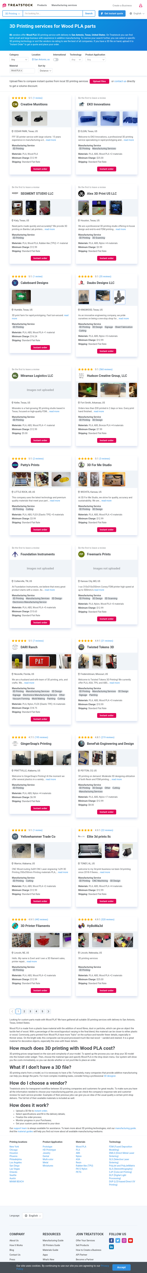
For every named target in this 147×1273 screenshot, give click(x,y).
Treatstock (17, 5)
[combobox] (53, 13)
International (59, 54)
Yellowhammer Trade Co (38, 836)
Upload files (99, 81)
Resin (78, 1162)
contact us (120, 81)
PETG (78, 1172)
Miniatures (48, 1165)
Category (14, 54)
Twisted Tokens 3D (100, 647)
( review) (38, 98)
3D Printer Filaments (35, 926)
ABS (78, 1153)
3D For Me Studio (99, 465)
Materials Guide (50, 1250)
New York (14, 1146)
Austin (13, 1178)
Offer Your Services (85, 1240)
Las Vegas (15, 1169)
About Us (14, 1240)
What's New (48, 1259)
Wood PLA (81, 1146)
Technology (75, 54)
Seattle (13, 1175)
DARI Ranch (29, 647)
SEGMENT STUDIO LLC (37, 193)
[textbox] (75, 59)
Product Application (95, 54)
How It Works (16, 1245)
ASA (78, 1159)
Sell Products (82, 1245)
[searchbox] (28, 70)
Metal (45, 1162)
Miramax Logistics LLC (37, 376)
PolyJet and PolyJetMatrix (122, 1165)
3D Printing (12, 13)
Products (42, 5)
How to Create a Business (88, 1250)
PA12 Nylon (81, 1169)
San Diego (15, 1165)
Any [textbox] (13, 59)
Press (12, 1259)
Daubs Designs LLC (100, 283)
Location (36, 54)
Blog (12, 1250)
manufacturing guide (125, 1128)
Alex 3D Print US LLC (102, 193)
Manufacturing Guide (53, 1240)
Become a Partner (85, 1259)
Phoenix (13, 1156)
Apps (45, 1255)
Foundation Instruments (38, 554)
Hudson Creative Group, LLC (107, 376)
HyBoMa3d (95, 926)
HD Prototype (49, 1150)
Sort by (41, 66)
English (137, 13)
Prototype (47, 1146)
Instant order (40, 169)
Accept (121, 1267)
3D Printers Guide (51, 1245)
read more (51, 140)
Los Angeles (16, 1162)
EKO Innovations (98, 104)
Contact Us (15, 1255)
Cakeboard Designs (34, 283)
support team (20, 1128)
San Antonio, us (42, 59)
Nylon (79, 1156)
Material (14, 66)
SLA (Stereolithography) (121, 1169)
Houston (14, 1153)
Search (89, 13)
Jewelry (46, 1153)
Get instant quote (112, 13)
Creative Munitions (34, 104)
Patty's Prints (30, 465)
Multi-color (48, 1159)
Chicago (14, 1150)
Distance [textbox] (44, 70)
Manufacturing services (64, 5)
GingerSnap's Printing (36, 744)
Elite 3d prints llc (99, 836)
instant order (40, 1111)
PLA (78, 1150)
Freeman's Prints (99, 554)
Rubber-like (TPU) (84, 1165)
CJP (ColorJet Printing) (120, 1172)
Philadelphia (16, 1159)
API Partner (81, 1255)
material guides (25, 1131)
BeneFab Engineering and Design (110, 744)
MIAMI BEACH (17, 1181)
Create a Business (122, 5)
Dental (46, 1156)
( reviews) (105, 276)
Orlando (13, 1172)
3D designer (109, 1076)
